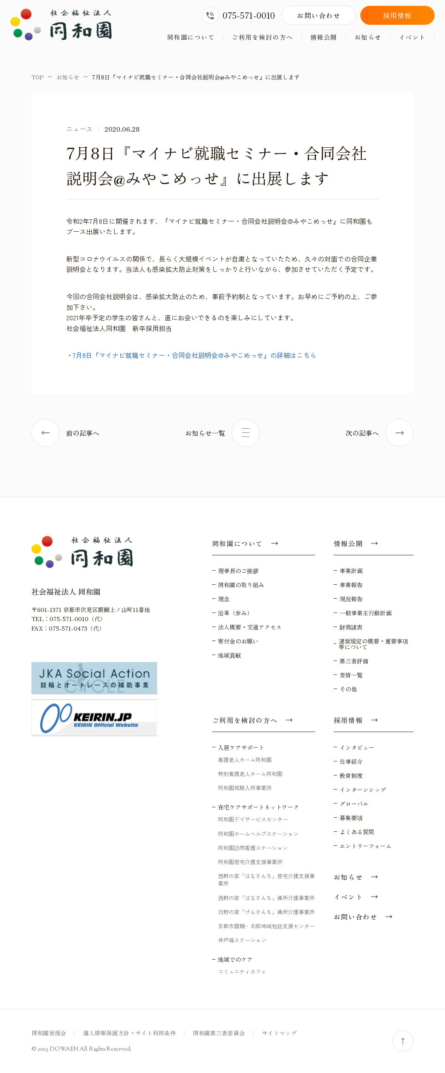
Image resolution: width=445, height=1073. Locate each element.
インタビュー (357, 747)
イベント (412, 37)
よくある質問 (357, 832)
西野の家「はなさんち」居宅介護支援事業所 (266, 879)
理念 (224, 599)
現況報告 (351, 599)
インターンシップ (363, 789)
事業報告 (351, 585)
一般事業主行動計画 (366, 613)
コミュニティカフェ (242, 971)
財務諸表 (351, 627)
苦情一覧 (351, 675)
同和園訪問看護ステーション (253, 848)
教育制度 (351, 775)
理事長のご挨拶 (238, 571)
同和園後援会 (48, 1033)
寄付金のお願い (238, 641)
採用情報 (397, 15)
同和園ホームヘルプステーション (258, 834)
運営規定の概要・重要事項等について (373, 644)
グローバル (354, 804)
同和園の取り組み (241, 585)
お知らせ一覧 (222, 433)
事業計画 (351, 571)
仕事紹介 (351, 761)
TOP (37, 77)
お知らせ (368, 37)
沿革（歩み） (235, 613)
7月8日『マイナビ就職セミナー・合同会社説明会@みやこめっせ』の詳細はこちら (194, 355)
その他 (348, 689)
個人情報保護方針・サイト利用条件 (129, 1033)
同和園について (191, 37)
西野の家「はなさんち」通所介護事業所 (266, 898)
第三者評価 (354, 661)
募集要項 (351, 818)
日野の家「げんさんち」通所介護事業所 (266, 912)
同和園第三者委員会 (219, 1033)
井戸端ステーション (242, 940)
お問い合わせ (319, 15)
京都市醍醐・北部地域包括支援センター (266, 926)
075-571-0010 (238, 15)
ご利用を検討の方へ (262, 37)
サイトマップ (279, 1033)
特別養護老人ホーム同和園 (250, 774)
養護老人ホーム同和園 (245, 759)
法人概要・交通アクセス (250, 627)
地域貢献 (229, 655)
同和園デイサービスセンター (253, 819)
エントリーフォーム (366, 846)
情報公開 (323, 37)
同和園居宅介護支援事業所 (250, 862)
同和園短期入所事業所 (245, 788)
